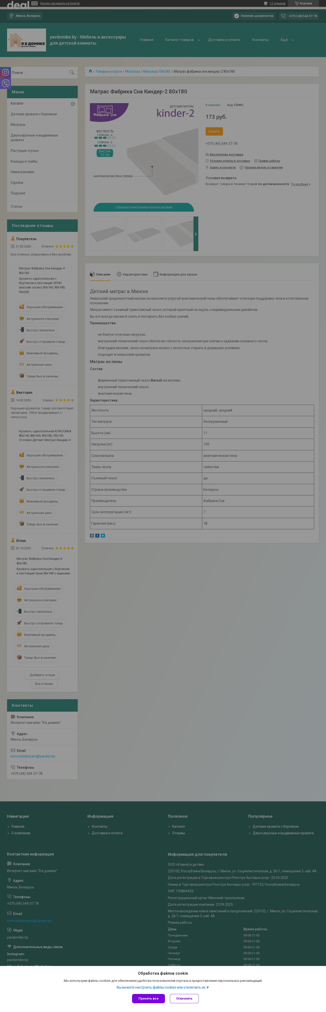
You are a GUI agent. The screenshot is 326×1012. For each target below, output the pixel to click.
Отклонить (184, 998)
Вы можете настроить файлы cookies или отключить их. (161, 987)
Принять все (148, 998)
